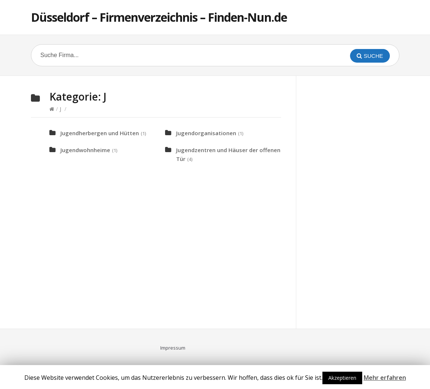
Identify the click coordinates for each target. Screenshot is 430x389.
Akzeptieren (342, 377)
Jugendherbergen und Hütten (99, 133)
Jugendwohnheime (85, 150)
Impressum (172, 347)
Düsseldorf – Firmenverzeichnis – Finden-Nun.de (159, 17)
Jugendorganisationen (206, 133)
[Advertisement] (362, 201)
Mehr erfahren (385, 378)
